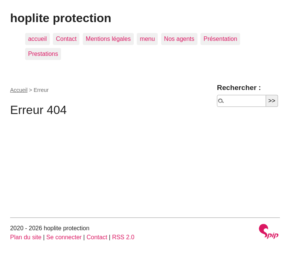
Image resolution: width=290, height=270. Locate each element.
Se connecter (64, 237)
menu (147, 39)
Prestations (43, 54)
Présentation (220, 39)
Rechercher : (239, 88)
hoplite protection (60, 18)
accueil (37, 39)
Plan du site (26, 237)
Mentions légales (108, 39)
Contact (66, 39)
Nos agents (179, 39)
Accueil (18, 90)
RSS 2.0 (123, 237)
